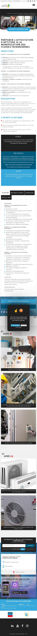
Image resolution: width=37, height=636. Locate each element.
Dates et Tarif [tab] (6, 197)
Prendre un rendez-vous (10, 562)
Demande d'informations (18, 29)
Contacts (9, 1)
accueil (9, 13)
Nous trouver (18, 572)
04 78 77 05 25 (31, 605)
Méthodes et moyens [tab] (17, 192)
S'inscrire (30, 545)
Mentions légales (20, 633)
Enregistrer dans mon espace (18, 301)
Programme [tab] (5, 192)
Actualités (3, 1)
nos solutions (14, 13)
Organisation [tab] (29, 192)
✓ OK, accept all (15, 325)
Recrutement (16, 1)
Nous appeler (8, 566)
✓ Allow (22, 549)
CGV (26, 633)
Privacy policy (18, 327)
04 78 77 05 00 (22, 605)
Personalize (23, 325)
